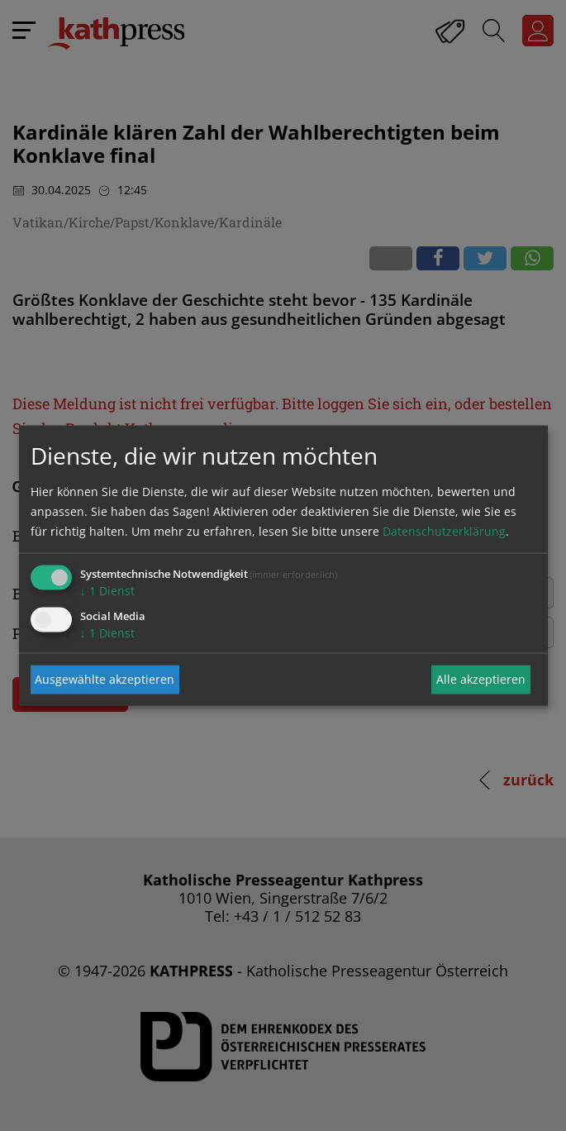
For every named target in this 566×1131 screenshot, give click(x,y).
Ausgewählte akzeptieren (104, 679)
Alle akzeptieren (481, 679)
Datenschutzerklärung (444, 530)
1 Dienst (107, 590)
